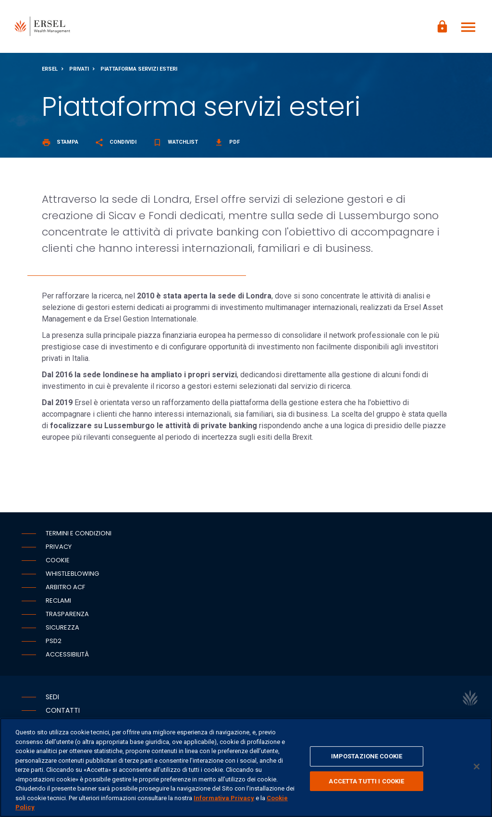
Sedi (52, 697)
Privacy (59, 546)
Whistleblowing (72, 573)
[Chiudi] (476, 766)
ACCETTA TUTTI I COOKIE (366, 781)
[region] (246, 767)
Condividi (115, 142)
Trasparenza (67, 614)
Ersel (50, 69)
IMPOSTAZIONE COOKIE (366, 756)
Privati (79, 69)
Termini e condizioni (78, 533)
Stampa (60, 142)
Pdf (227, 142)
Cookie (58, 560)
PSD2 (54, 640)
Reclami (58, 600)
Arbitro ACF (65, 587)
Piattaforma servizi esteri (138, 69)
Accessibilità (67, 654)
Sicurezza (62, 627)
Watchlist (175, 142)
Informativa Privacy (224, 798)
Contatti (63, 710)
